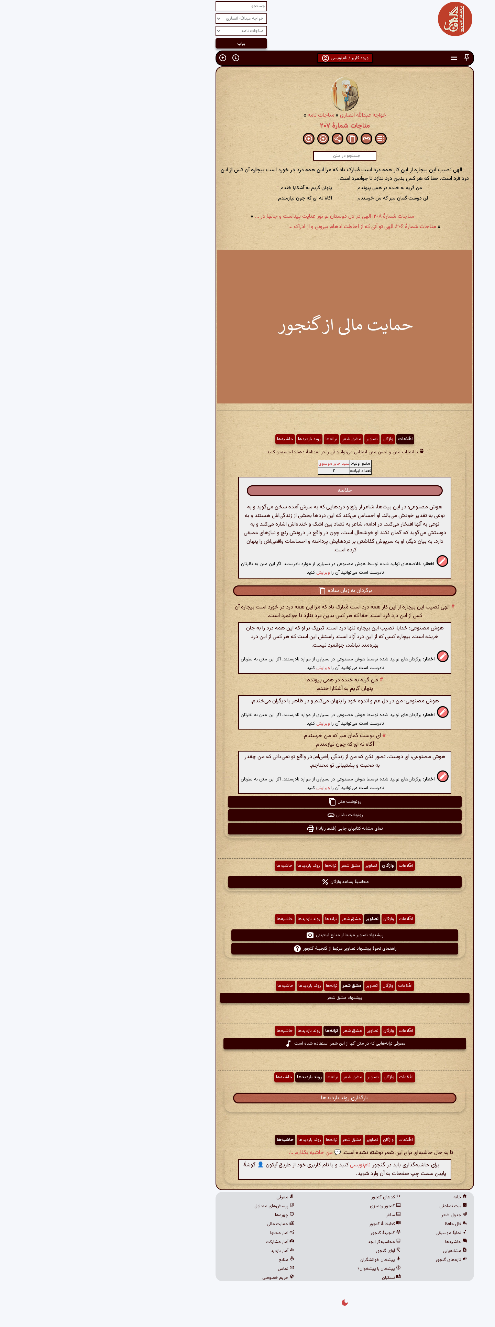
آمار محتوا (185, 1233)
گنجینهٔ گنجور (288, 1233)
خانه (363, 1197)
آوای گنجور (291, 1251)
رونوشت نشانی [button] (248, 815)
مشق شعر (254, 439)
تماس (188, 1268)
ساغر (296, 1215)
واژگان (290, 439)
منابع (189, 1259)
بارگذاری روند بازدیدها (247, 1098)
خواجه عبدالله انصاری (266, 115)
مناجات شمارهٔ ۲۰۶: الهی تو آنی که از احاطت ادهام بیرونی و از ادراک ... (265, 227)
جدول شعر (357, 1215)
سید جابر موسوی (236, 463)
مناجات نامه (223, 115)
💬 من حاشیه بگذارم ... (218, 1152)
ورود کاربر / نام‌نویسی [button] (247, 58)
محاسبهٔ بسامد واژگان (248, 882)
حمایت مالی (183, 1224)
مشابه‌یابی (357, 1251)
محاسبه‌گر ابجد (287, 1242)
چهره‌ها (187, 1215)
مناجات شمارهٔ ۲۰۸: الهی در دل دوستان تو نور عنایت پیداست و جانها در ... (237, 216)
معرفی (188, 1197)
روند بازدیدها (212, 439)
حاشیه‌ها (188, 439)
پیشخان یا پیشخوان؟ (282, 1268)
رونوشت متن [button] (247, 802)
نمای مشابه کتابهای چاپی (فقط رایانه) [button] (247, 828)
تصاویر (274, 439)
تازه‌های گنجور (354, 1259)
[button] (369, 58)
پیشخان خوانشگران (283, 1259)
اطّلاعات (308, 439)
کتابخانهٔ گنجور (288, 1224)
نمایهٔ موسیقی (354, 1233)
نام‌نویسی (263, 1165)
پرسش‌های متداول (177, 1206)
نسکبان (294, 1277)
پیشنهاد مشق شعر (247, 997)
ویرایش (226, 572)
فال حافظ (358, 1224)
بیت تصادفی (356, 1206)
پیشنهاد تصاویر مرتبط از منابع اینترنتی (247, 935)
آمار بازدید (185, 1251)
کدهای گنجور (289, 1197)
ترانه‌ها (234, 439)
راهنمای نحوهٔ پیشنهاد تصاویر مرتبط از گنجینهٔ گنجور (247, 949)
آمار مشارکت (182, 1242)
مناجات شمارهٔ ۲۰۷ (248, 126)
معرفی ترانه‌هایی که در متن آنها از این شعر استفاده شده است (247, 1043)
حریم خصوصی (181, 1277)
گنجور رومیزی (288, 1206)
